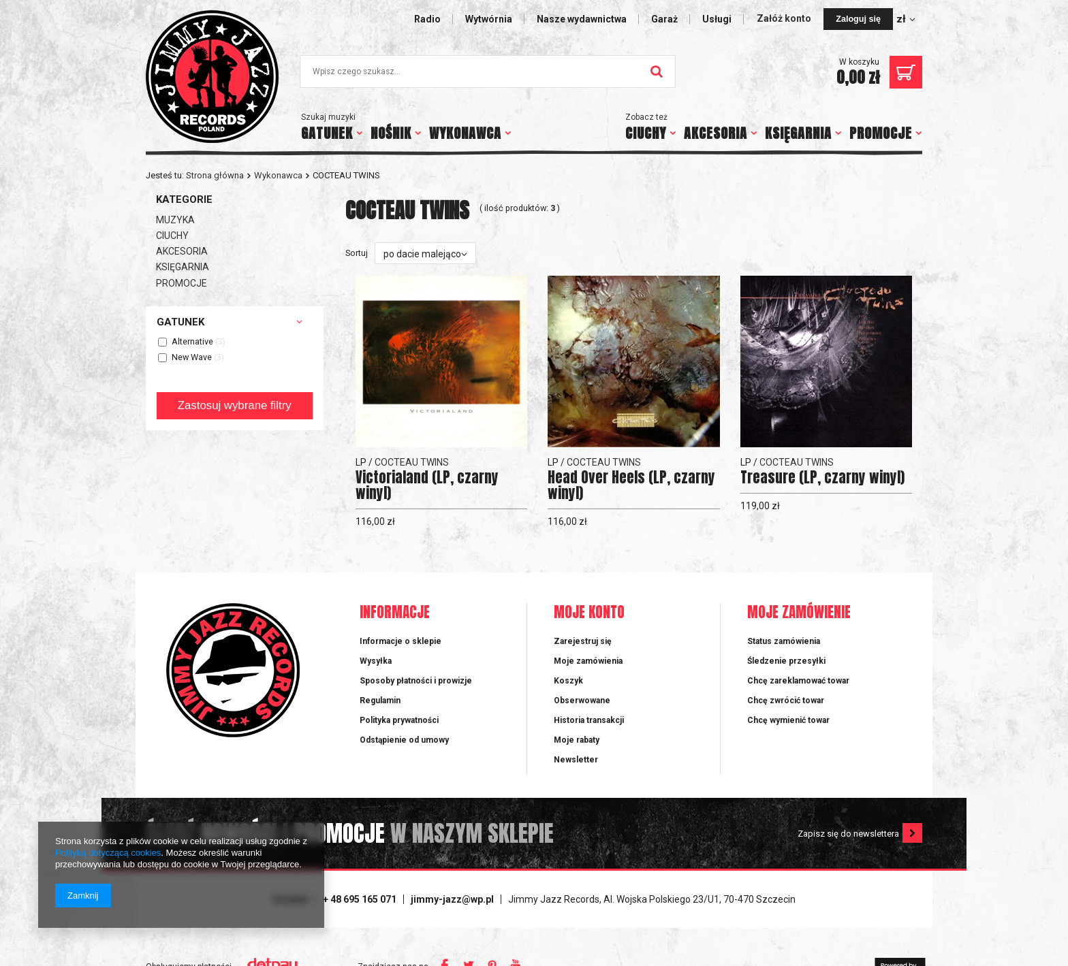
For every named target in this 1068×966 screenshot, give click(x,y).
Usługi (717, 19)
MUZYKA (175, 219)
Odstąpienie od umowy (404, 740)
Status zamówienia (783, 641)
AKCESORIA (715, 133)
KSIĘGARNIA (798, 133)
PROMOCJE (880, 133)
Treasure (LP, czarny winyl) (822, 477)
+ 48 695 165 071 (359, 899)
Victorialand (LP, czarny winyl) (427, 485)
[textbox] (488, 71)
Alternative (192, 342)
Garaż (664, 19)
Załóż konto (785, 18)
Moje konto (589, 613)
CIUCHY (645, 133)
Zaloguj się (858, 19)
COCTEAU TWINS (412, 462)
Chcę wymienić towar (788, 720)
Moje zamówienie (799, 613)
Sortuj (356, 253)
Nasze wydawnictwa (582, 19)
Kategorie (184, 199)
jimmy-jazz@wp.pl (452, 899)
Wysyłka (376, 661)
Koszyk (568, 681)
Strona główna (215, 175)
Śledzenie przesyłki (786, 661)
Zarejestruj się (583, 641)
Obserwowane (582, 700)
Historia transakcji (589, 720)
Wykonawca (278, 175)
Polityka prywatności (399, 720)
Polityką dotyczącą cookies (108, 853)
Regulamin (380, 700)
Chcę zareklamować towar (798, 681)
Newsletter (576, 760)
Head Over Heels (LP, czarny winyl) (631, 485)
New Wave (192, 357)
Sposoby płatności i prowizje (416, 681)
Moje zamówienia (588, 661)
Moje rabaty (576, 740)
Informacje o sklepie (400, 641)
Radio (427, 19)
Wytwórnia (488, 19)
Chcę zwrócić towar (785, 700)
